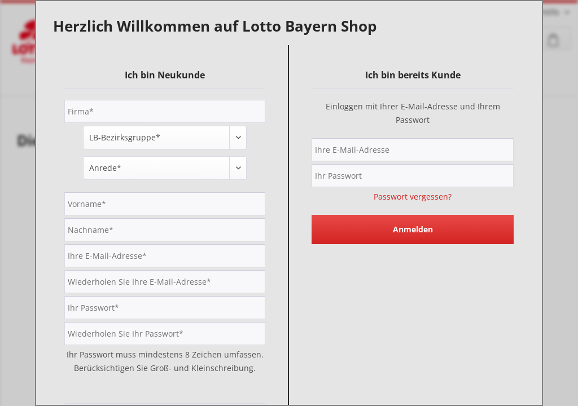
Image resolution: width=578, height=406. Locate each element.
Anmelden (413, 229)
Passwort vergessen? (413, 196)
